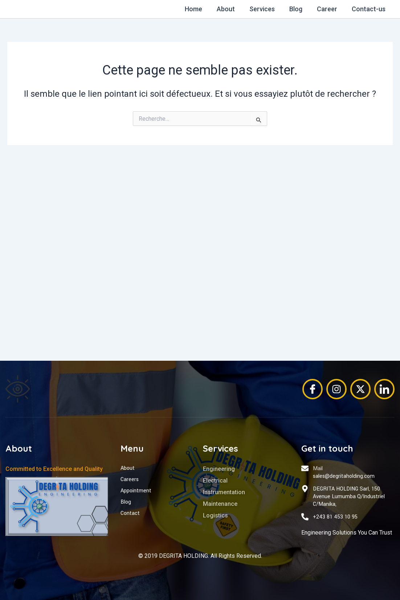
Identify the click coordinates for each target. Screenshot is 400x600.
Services (267, 9)
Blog (299, 9)
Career (329, 9)
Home (201, 9)
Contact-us (369, 9)
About (232, 9)
